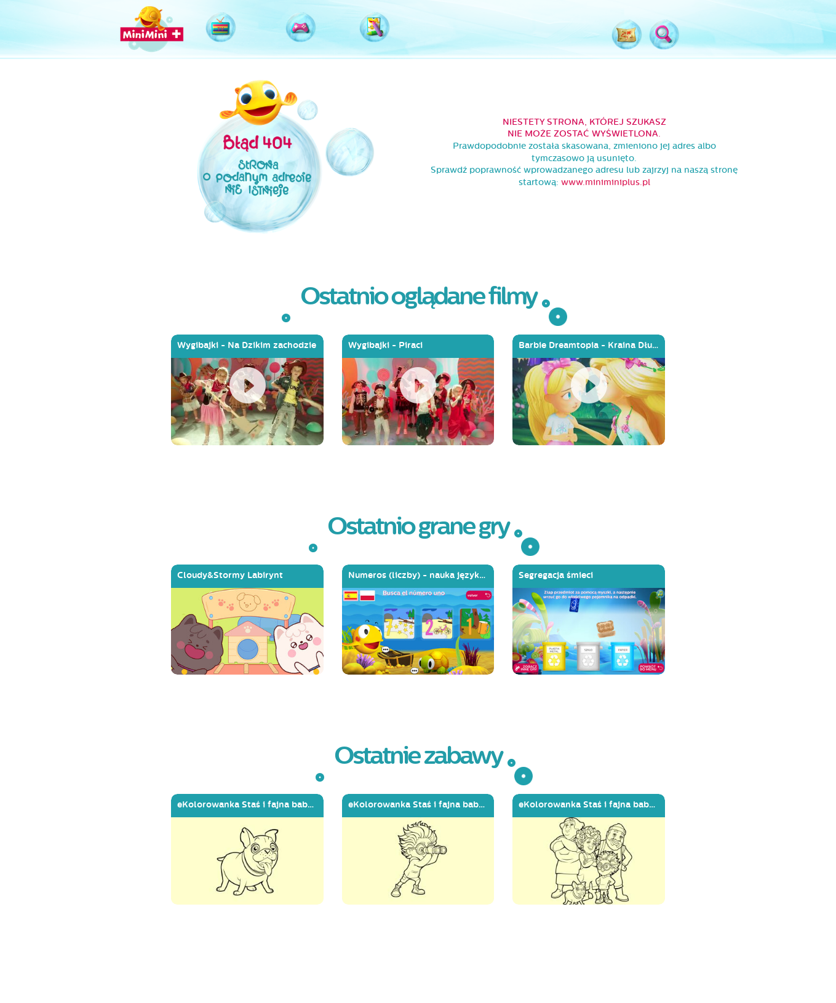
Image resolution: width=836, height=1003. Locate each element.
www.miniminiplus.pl (605, 182)
